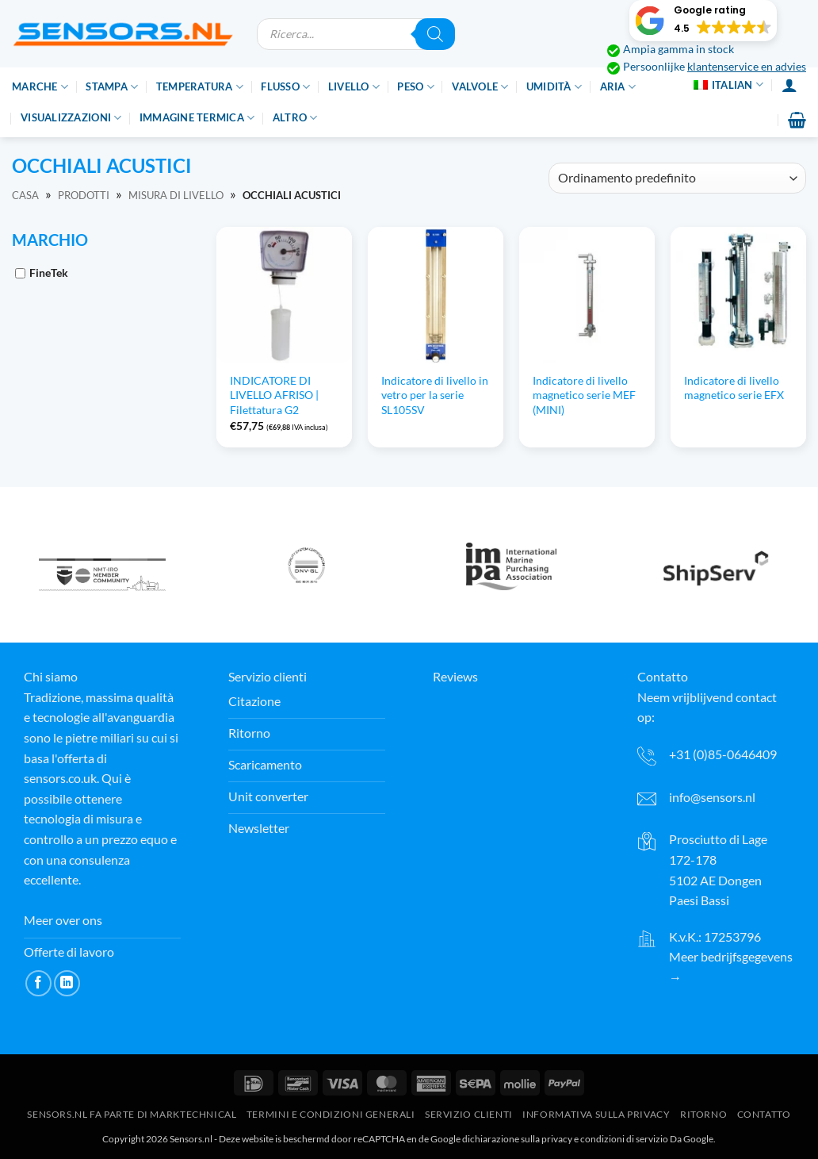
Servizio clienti (469, 1114)
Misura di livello (176, 195)
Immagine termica (197, 117)
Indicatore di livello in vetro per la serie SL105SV (434, 395)
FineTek (48, 272)
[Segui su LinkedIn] (67, 983)
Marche (40, 86)
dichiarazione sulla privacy (517, 1139)
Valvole (480, 86)
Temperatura (199, 86)
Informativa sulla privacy (596, 1114)
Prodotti (83, 195)
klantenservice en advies (746, 66)
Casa (25, 195)
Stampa (112, 86)
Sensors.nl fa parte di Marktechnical (131, 1114)
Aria (618, 86)
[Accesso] (789, 84)
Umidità (554, 86)
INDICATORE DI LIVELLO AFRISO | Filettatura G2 (274, 395)
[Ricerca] (435, 34)
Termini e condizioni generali (331, 1114)
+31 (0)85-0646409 (723, 754)
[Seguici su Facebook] (38, 983)
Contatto (764, 1114)
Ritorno (703, 1114)
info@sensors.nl (712, 796)
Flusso (285, 86)
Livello (354, 86)
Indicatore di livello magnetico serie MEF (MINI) (584, 395)
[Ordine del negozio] (677, 178)
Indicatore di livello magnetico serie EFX (734, 388)
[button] (703, 20)
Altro (295, 117)
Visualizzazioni (71, 117)
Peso (415, 86)
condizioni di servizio (624, 1139)
